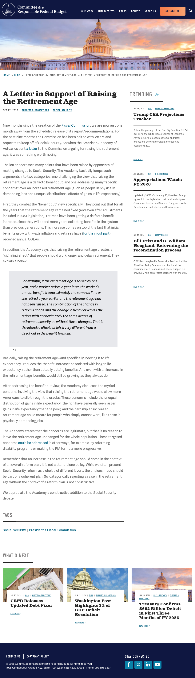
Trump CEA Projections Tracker (159, 117)
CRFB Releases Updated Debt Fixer (31, 603)
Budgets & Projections (35, 110)
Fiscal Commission (76, 125)
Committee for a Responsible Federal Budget (34, 9)
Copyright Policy (38, 656)
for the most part (96, 233)
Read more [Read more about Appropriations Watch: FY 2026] (138, 221)
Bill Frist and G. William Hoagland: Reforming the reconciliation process (160, 246)
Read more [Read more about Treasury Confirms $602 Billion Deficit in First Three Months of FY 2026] (143, 626)
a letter (31, 149)
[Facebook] (129, 665)
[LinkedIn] (148, 665)
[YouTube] (157, 665)
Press (123, 11)
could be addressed (33, 443)
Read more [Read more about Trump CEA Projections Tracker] (138, 159)
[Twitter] (138, 665)
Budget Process (162, 235)
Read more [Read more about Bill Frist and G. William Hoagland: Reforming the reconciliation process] (138, 287)
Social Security (62, 110)
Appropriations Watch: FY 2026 (157, 182)
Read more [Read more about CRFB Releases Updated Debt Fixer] (15, 613)
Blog (17, 75)
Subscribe (172, 11)
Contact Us (13, 656)
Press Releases (160, 595)
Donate (135, 11)
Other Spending (161, 174)
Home (6, 75)
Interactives (106, 11)
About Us (150, 11)
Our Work (87, 11)
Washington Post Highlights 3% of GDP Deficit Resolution (93, 608)
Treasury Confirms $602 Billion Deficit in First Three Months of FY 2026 (160, 611)
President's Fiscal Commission (52, 530)
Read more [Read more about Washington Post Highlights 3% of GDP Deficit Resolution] (79, 623)
